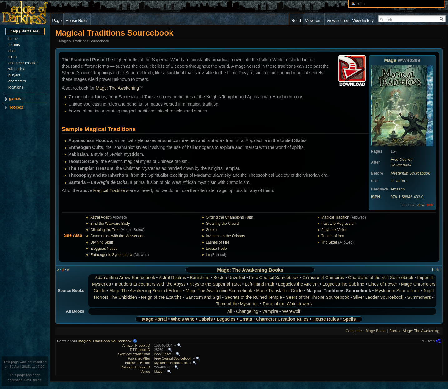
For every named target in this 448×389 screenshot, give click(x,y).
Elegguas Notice (103, 248)
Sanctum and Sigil (203, 297)
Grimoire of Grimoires (323, 277)
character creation (23, 63)
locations (15, 87)
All (229, 311)
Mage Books (376, 331)
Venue (145, 371)
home (13, 39)
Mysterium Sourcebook (410, 173)
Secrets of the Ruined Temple (253, 297)
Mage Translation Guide (279, 290)
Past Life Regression (338, 223)
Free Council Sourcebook (273, 277)
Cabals (206, 319)
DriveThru (399, 181)
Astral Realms (172, 277)
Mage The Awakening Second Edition (145, 290)
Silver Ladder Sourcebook (378, 297)
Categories (355, 331)
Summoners (419, 297)
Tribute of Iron (332, 236)
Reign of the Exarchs (161, 297)
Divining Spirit (101, 242)
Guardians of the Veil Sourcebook (380, 277)
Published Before (137, 363)
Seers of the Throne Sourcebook (317, 297)
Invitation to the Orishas (225, 236)
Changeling (247, 311)
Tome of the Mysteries (237, 303)
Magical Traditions (110, 190)
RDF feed (428, 341)
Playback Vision (334, 230)
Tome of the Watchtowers (287, 303)
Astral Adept (100, 217)
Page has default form (134, 354)
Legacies (226, 319)
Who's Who (182, 319)
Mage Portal (154, 319)
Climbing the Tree (104, 230)
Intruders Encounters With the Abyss (150, 284)
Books (275, 270)
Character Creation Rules (282, 319)
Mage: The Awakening (117, 88)
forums (14, 44)
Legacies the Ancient (298, 284)
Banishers (199, 277)
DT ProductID (140, 350)
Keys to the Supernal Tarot (215, 284)
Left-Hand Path (259, 284)
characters (17, 81)
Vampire (270, 311)
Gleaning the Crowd (222, 223)
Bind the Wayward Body (110, 223)
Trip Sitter (329, 242)
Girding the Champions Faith (229, 217)
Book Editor (162, 354)
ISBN (375, 197)
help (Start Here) (24, 31)
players (14, 75)
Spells (349, 319)
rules (12, 57)
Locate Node (216, 248)
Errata (245, 319)
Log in (361, 4)
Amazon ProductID (136, 345)
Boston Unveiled (229, 277)
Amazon (398, 189)
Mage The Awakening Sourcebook (219, 290)
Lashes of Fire (217, 242)
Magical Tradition (335, 217)
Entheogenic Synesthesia (111, 255)
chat (12, 51)
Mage (390, 60)
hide (436, 269)
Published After (139, 358)
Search (386, 19)
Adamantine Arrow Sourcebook (125, 277)
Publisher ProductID (135, 367)
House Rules (326, 319)
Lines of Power (382, 284)
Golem (211, 230)
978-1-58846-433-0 (407, 197)
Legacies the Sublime (343, 284)
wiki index (16, 69)
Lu (208, 255)
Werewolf (291, 311)
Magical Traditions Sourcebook (105, 341)
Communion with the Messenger (117, 236)
